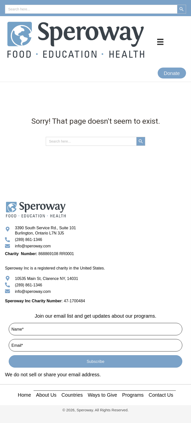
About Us (46, 395)
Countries (72, 395)
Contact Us (161, 395)
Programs (133, 395)
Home (24, 395)
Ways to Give (102, 395)
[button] (172, 73)
